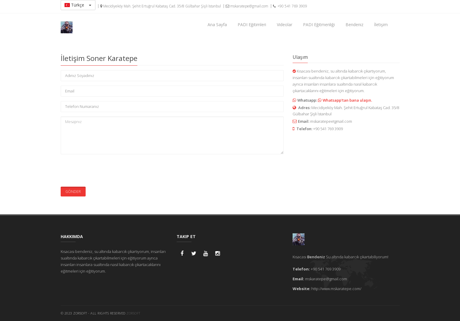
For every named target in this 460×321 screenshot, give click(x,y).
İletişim (381, 24)
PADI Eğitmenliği (319, 24)
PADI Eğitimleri (252, 24)
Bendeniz (354, 24)
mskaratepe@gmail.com (247, 6)
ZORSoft (133, 313)
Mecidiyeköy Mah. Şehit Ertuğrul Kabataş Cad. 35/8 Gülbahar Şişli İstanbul (160, 6)
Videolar (284, 24)
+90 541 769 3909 (290, 6)
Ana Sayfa (217, 24)
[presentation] (106, 170)
